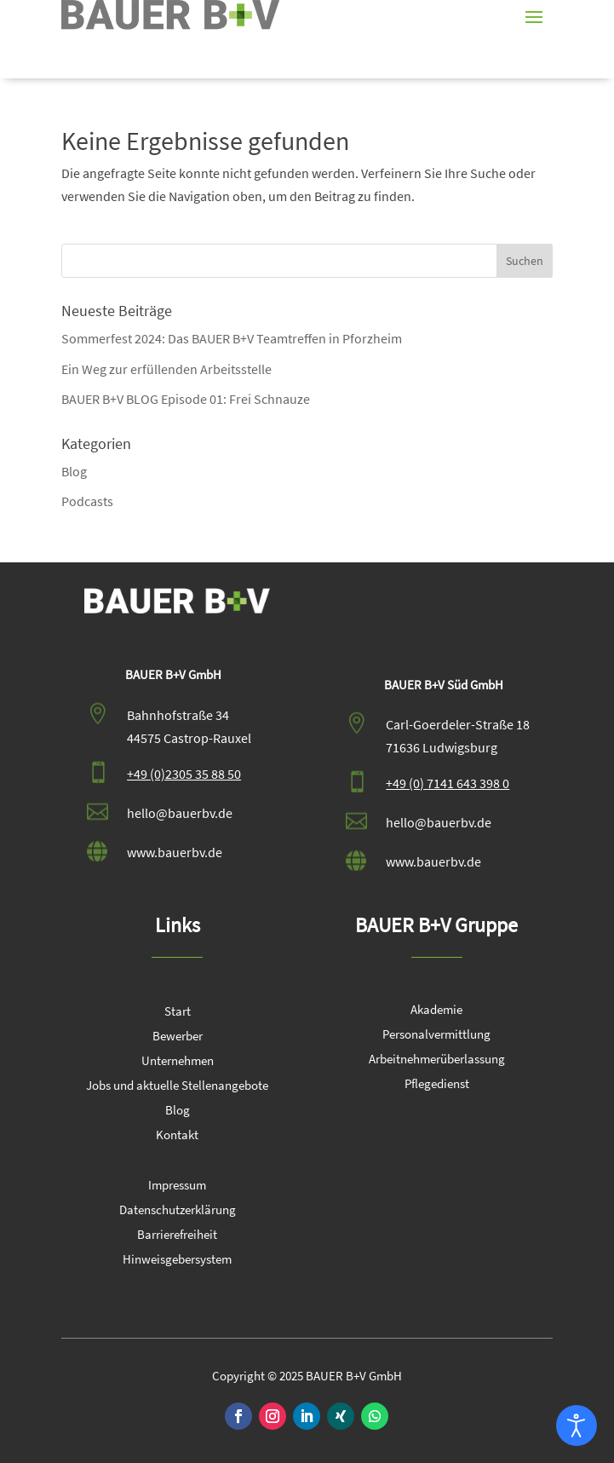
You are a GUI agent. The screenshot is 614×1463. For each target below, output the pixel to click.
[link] (170, 15)
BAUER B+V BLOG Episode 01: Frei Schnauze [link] (185, 398)
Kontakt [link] (177, 1136)
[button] (534, 15)
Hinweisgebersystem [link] (177, 1260)
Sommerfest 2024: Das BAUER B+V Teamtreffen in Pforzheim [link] (231, 338)
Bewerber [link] (177, 1037)
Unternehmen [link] (177, 1061)
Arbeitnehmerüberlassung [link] (437, 1060)
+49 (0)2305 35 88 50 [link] (184, 773)
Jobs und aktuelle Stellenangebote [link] (177, 1086)
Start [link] (177, 1012)
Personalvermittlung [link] (436, 1035)
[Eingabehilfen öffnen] (576, 1425)
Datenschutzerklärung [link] (177, 1211)
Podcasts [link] (87, 501)
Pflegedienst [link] (437, 1084)
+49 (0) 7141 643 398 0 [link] (447, 783)
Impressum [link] (177, 1186)
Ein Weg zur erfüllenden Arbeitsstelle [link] (166, 368)
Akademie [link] (436, 1010)
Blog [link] (74, 471)
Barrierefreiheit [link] (177, 1235)
